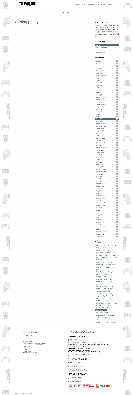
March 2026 (107, 63)
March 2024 (107, 119)
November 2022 (107, 126)
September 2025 (107, 75)
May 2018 (107, 191)
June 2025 (107, 83)
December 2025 (107, 71)
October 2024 (107, 102)
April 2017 (107, 217)
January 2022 (107, 140)
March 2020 (107, 162)
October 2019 (107, 174)
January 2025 (107, 95)
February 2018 (107, 198)
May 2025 (107, 85)
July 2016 (107, 236)
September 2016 (107, 232)
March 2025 (107, 90)
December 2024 (107, 97)
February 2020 (107, 164)
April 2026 (107, 61)
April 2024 (107, 116)
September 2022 (107, 128)
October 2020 (107, 150)
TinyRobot (26, 339)
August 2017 (107, 210)
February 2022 (107, 138)
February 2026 (107, 66)
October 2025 (107, 73)
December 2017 (107, 203)
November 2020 (107, 147)
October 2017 (107, 207)
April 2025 (107, 87)
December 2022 (107, 123)
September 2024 (107, 104)
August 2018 (107, 186)
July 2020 (107, 155)
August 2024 (107, 107)
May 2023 (107, 121)
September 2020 (107, 152)
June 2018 (107, 188)
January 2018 (107, 200)
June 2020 (107, 157)
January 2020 (107, 167)
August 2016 (107, 234)
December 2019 (107, 169)
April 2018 (107, 193)
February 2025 (107, 92)
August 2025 (107, 78)
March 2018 (107, 195)
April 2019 (107, 179)
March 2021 (107, 145)
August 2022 (107, 131)
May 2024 (107, 114)
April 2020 (107, 159)
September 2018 (107, 183)
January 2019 (107, 181)
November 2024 (107, 99)
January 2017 (107, 224)
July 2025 (107, 80)
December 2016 (107, 227)
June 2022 (107, 133)
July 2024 (107, 109)
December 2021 (107, 143)
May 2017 (107, 215)
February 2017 (107, 222)
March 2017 (107, 220)
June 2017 (107, 212)
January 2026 (107, 68)
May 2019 (107, 176)
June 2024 (107, 111)
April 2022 (107, 135)
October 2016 (107, 229)
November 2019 (107, 171)
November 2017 (107, 205)
